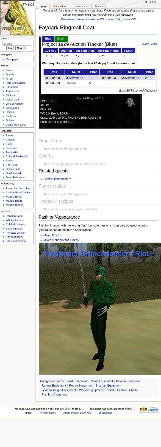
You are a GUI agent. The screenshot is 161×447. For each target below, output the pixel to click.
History (99, 6)
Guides (10, 120)
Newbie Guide (14, 173)
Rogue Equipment (80, 385)
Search (5, 38)
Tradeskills (12, 152)
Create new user (85, 19)
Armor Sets (12, 91)
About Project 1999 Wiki (78, 412)
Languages (12, 107)
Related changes (15, 224)
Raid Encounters (15, 82)
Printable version (15, 232)
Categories (47, 381)
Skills (9, 144)
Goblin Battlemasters (57, 179)
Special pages (14, 228)
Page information (16, 241)
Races (9, 135)
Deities (10, 112)
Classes (10, 139)
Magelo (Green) (15, 204)
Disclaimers (106, 412)
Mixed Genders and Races (61, 240)
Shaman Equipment (108, 385)
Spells (9, 160)
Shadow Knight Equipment (59, 390)
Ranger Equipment (54, 385)
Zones (9, 70)
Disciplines (12, 148)
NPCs (9, 78)
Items (60, 381)
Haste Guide (13, 169)
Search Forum (149, 44)
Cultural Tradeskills (17, 156)
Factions (11, 116)
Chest (110, 390)
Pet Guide (11, 164)
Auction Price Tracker (18, 192)
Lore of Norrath (14, 103)
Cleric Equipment (102, 381)
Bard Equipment (77, 381)
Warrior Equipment (91, 390)
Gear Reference (15, 177)
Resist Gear (12, 99)
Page (44, 6)
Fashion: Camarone (54, 394)
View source (82, 6)
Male (47, 235)
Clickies (10, 95)
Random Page (14, 216)
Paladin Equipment (128, 381)
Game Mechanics (16, 124)
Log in (152, 1)
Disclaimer (67, 19)
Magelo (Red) (14, 200)
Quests (10, 74)
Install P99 (129, 19)
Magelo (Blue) (14, 196)
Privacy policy (48, 412)
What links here (15, 220)
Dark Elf (56, 235)
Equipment (12, 87)
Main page (12, 59)
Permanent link (14, 236)
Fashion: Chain (127, 390)
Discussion (59, 6)
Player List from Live (18, 188)
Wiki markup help (110, 19)
